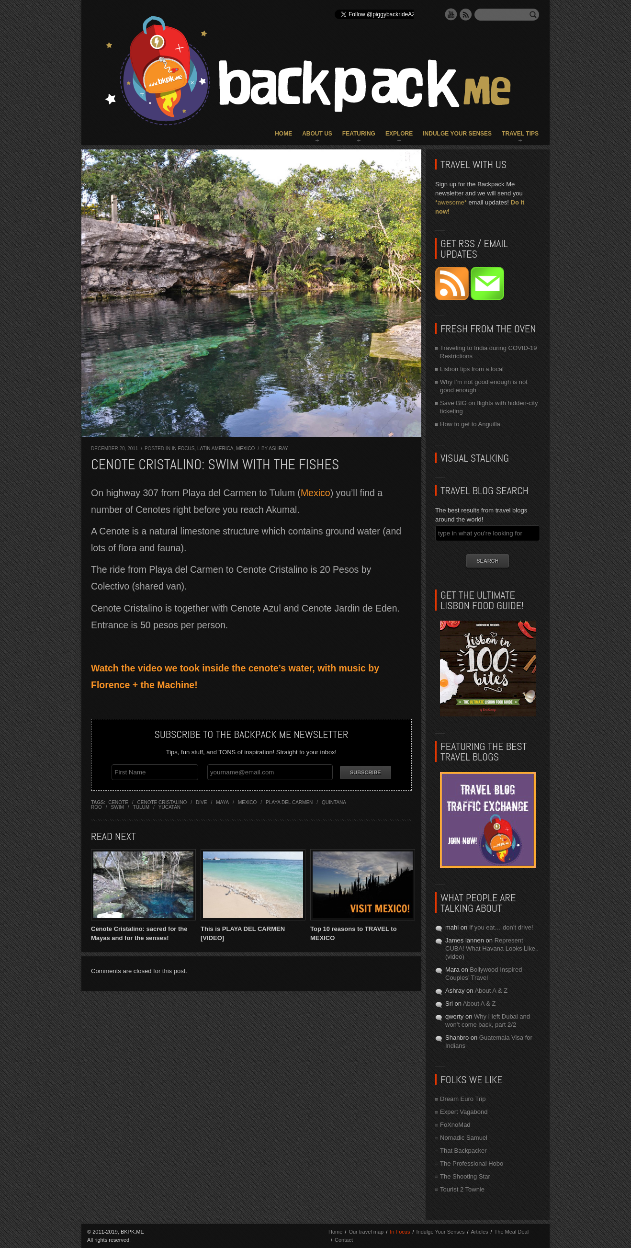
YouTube (451, 14)
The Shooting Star (465, 1176)
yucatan (169, 806)
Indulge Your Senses (457, 133)
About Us (317, 133)
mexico (247, 801)
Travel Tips (520, 133)
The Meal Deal (512, 1232)
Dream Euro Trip (462, 1098)
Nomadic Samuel (463, 1137)
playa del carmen (289, 801)
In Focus (183, 448)
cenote (118, 801)
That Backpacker (463, 1150)
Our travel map (366, 1232)
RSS (466, 14)
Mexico (245, 448)
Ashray (278, 448)
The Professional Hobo (471, 1163)
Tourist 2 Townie (462, 1189)
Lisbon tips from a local (472, 369)
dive (201, 801)
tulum (141, 806)
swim (117, 806)
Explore (399, 133)
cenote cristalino (162, 801)
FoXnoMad (455, 1124)
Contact (344, 1240)
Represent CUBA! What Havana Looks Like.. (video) (492, 948)
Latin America (215, 448)
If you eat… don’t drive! (501, 927)
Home (283, 133)
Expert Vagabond (464, 1111)
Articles (479, 1232)
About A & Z (490, 990)
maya (222, 801)
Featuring (358, 133)
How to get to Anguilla (470, 424)
